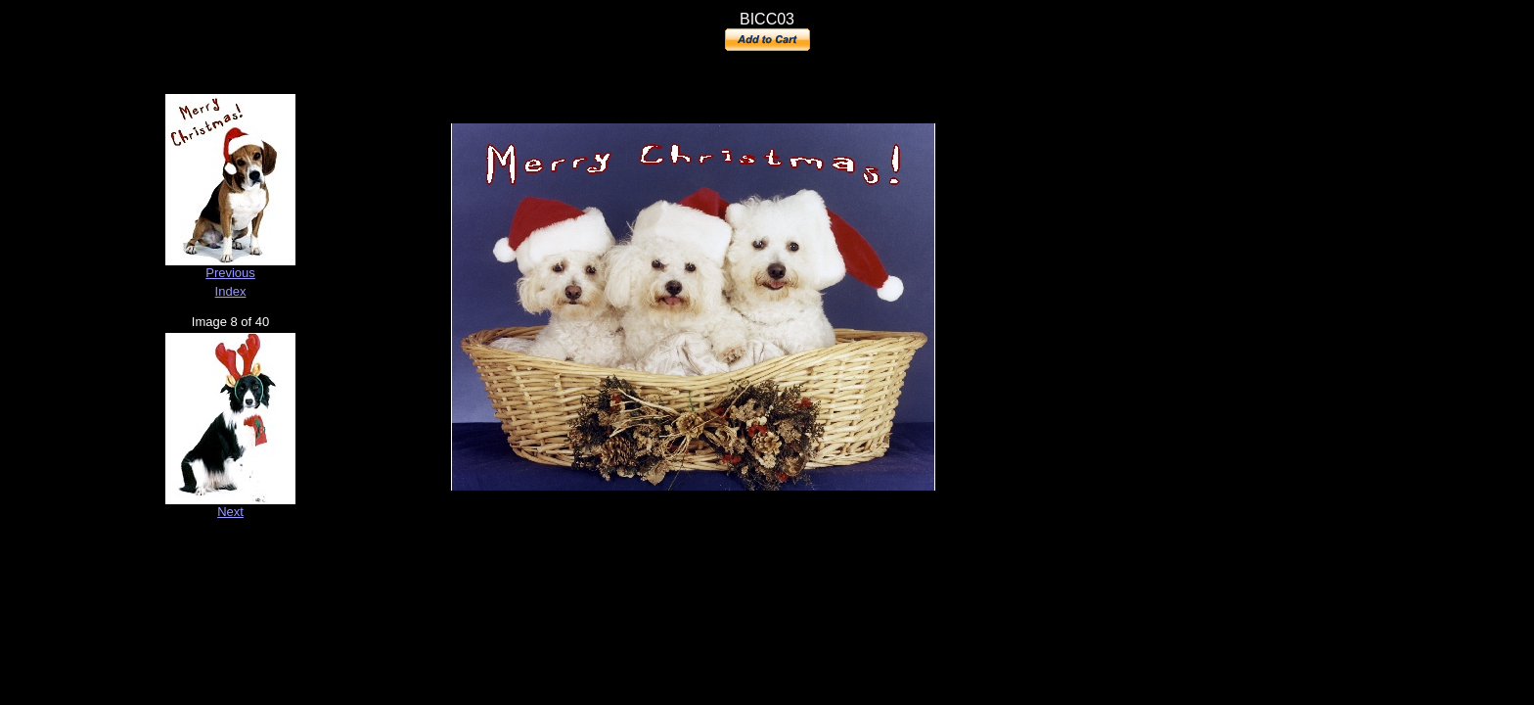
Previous (230, 272)
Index (231, 291)
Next (230, 511)
